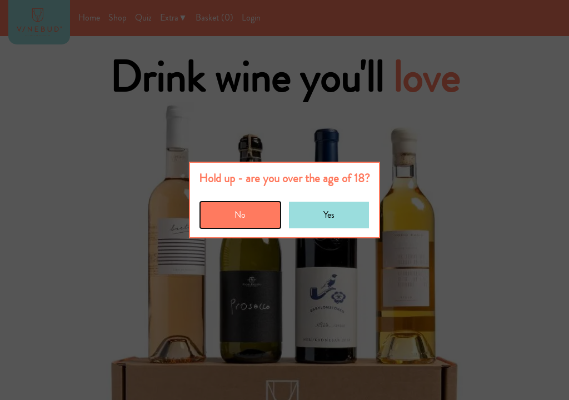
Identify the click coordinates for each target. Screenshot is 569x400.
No (240, 214)
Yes (329, 214)
